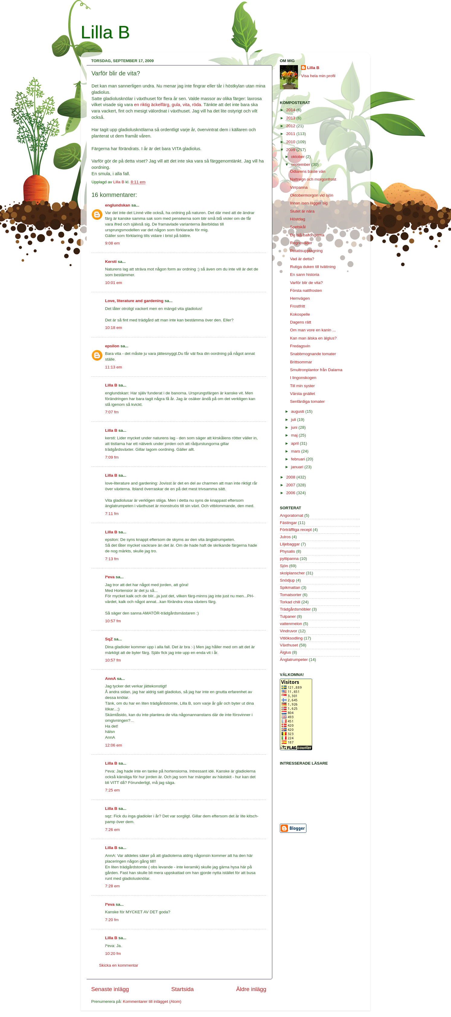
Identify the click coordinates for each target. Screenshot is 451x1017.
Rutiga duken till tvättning (313, 266)
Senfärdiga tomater (307, 401)
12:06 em (113, 745)
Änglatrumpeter (294, 659)
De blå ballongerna (307, 235)
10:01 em (113, 282)
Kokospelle (300, 314)
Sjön (284, 566)
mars (296, 451)
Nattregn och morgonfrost (313, 179)
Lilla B (105, 32)
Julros (285, 537)
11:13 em (113, 367)
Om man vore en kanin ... (313, 330)
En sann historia (304, 274)
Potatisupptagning (306, 250)
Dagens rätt (300, 322)
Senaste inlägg (110, 989)
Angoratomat (291, 515)
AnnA (110, 678)
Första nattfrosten (306, 290)
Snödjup (287, 580)
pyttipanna (289, 558)
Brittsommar (301, 362)
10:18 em (113, 327)
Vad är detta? (302, 259)
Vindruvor (288, 631)
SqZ (109, 639)
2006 (291, 493)
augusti (298, 411)
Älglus (285, 652)
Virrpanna (299, 187)
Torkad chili (290, 602)
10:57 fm (113, 621)
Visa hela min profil (318, 76)
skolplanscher (292, 573)
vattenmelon (291, 623)
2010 (291, 142)
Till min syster (302, 386)
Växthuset (289, 645)
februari (298, 459)
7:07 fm (112, 412)
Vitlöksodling (291, 638)
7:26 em (112, 829)
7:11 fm (112, 513)
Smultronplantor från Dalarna (316, 370)
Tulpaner (288, 616)
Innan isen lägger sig (309, 203)
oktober (298, 156)
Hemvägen (300, 298)
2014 (291, 110)
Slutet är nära (302, 211)
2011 (291, 133)
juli (294, 419)
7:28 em (112, 886)
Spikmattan (290, 587)
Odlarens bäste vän (307, 171)
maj (295, 435)
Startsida (182, 989)
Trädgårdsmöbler (295, 609)
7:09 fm (112, 457)
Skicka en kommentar (118, 965)
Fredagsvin (300, 346)
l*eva (110, 577)
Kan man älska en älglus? (313, 338)
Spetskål (298, 227)
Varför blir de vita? (306, 282)
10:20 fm (113, 953)
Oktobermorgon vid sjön (311, 195)
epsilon (112, 346)
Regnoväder (301, 243)
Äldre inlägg (251, 989)
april (295, 443)
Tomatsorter (290, 594)
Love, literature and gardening (134, 300)
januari (297, 467)
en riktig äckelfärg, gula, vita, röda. (168, 104)
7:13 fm (112, 559)
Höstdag (297, 219)
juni (295, 427)
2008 (291, 477)
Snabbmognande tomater (313, 354)
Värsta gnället (302, 393)
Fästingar (288, 522)
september (301, 164)
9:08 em (112, 243)
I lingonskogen (303, 377)
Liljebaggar (290, 544)
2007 (291, 485)
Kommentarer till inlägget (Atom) (152, 1001)
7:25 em (112, 790)
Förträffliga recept (296, 529)
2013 (291, 118)
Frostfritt (297, 306)
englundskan (117, 205)
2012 (291, 126)
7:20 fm (112, 920)
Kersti (111, 261)
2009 (291, 149)
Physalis (287, 551)
